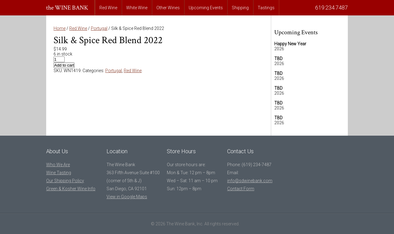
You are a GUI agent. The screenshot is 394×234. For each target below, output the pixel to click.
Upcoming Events (206, 7)
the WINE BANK (67, 8)
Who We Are (58, 164)
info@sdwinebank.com (249, 180)
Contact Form (240, 188)
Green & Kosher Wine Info (70, 188)
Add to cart (64, 65)
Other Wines (168, 7)
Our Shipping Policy (65, 180)
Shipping (240, 7)
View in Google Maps (127, 196)
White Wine (136, 7)
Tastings (266, 7)
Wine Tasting (58, 172)
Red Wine (108, 7)
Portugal (99, 28)
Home (60, 28)
